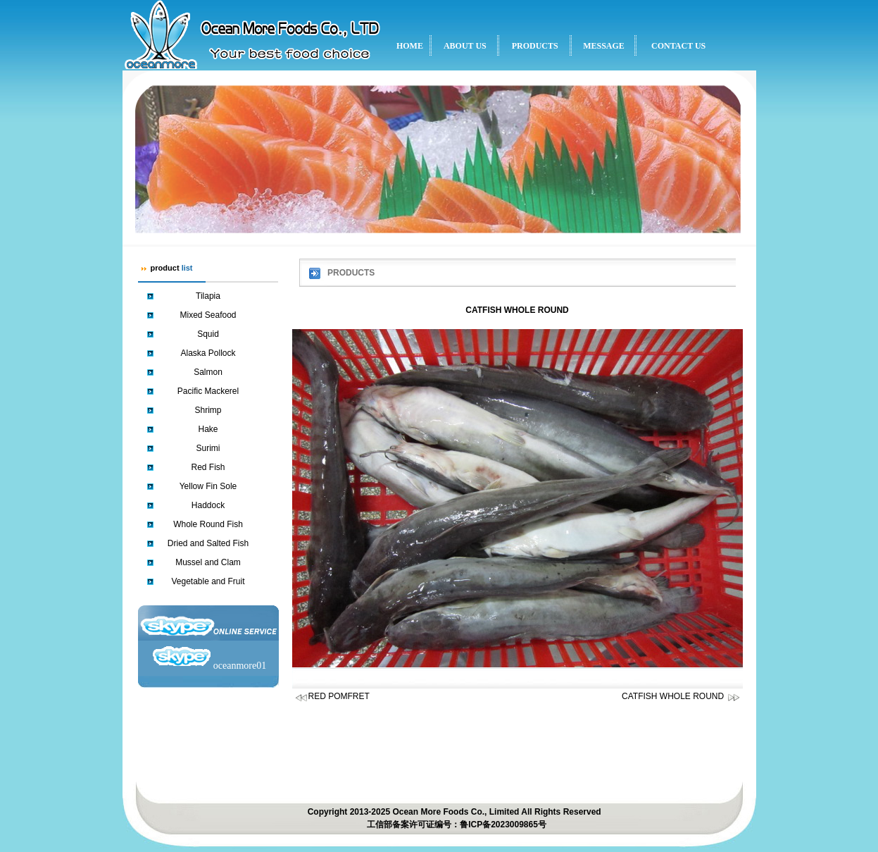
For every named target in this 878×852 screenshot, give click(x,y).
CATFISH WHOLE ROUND (681, 696)
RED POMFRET (339, 696)
